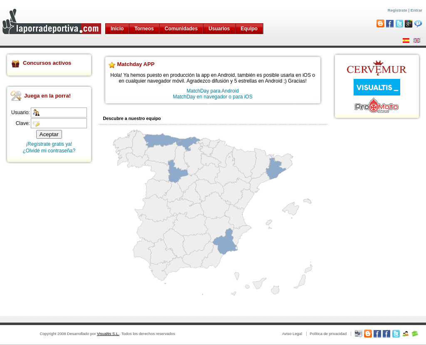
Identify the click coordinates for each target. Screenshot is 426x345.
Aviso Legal (292, 334)
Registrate (397, 10)
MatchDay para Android (213, 91)
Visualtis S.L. (108, 334)
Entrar (416, 10)
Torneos (144, 29)
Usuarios (219, 29)
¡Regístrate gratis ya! (49, 144)
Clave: (23, 123)
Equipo (249, 29)
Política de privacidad (328, 334)
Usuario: (20, 112)
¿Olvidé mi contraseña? (48, 151)
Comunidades (181, 29)
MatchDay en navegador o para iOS (213, 97)
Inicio (117, 29)
